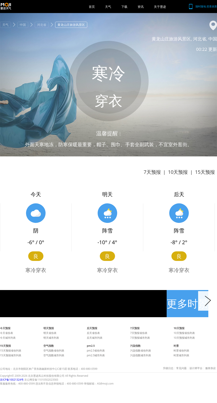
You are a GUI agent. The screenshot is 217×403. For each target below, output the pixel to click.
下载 (124, 7)
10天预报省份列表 (184, 333)
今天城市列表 (8, 338)
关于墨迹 (160, 7)
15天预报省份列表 (10, 350)
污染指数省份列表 (140, 350)
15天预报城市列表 (10, 355)
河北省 (41, 25)
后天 (179, 194)
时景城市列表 (181, 355)
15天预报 (205, 172)
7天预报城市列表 (140, 338)
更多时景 (187, 303)
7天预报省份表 (138, 333)
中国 (23, 25)
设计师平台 (195, 368)
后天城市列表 (94, 338)
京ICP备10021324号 (12, 379)
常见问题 (181, 368)
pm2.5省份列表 (96, 350)
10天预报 (178, 172)
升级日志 (168, 368)
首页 (92, 7)
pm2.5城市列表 (96, 355)
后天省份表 (93, 333)
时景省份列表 (181, 350)
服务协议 (210, 368)
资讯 (141, 7)
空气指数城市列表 (53, 355)
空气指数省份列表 (53, 350)
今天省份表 (6, 333)
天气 (108, 7)
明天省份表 (49, 333)
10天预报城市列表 (184, 338)
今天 (36, 194)
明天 (107, 194)
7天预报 (152, 172)
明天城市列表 (51, 338)
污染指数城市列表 (140, 355)
